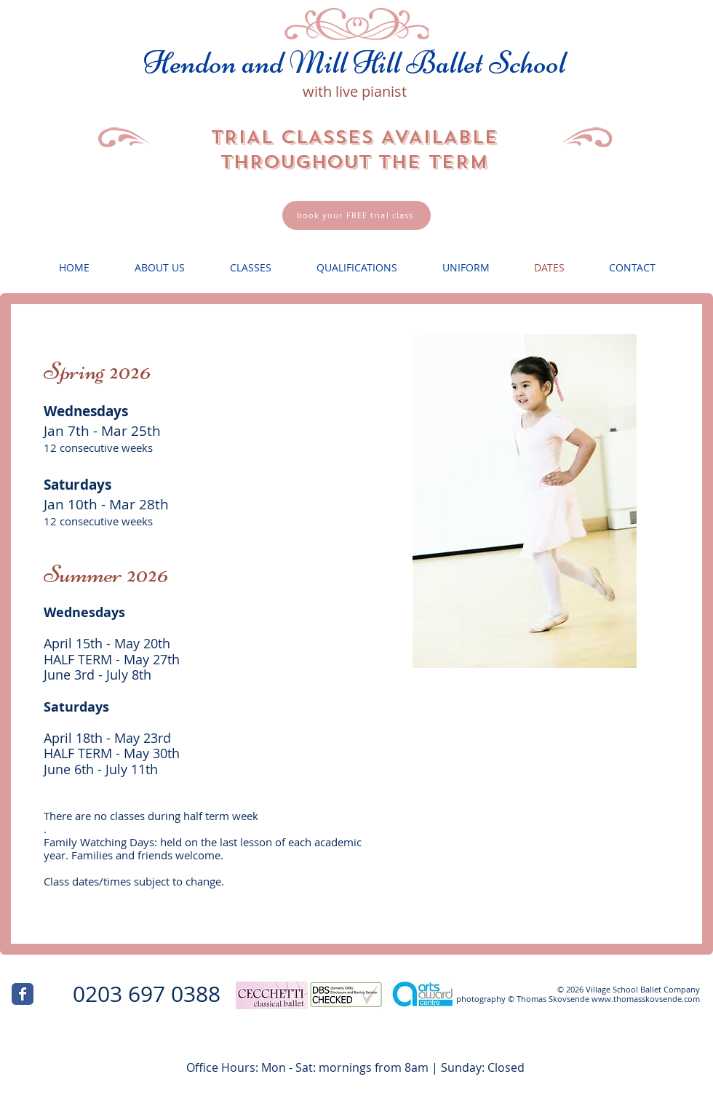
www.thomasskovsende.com (645, 998)
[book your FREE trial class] (356, 215)
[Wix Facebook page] (22, 994)
